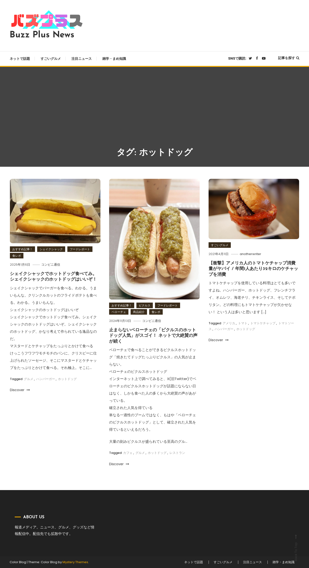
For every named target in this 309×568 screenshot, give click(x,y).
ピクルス (144, 305)
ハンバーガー (45, 379)
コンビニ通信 (50, 264)
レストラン (177, 452)
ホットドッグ (67, 379)
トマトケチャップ (262, 323)
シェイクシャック (51, 249)
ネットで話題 (20, 58)
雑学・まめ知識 (114, 58)
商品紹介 (139, 312)
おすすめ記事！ (22, 249)
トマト (242, 323)
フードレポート (80, 249)
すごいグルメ (51, 58)
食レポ (16, 256)
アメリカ (229, 323)
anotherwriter (250, 254)
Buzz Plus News (42, 35)
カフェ (128, 452)
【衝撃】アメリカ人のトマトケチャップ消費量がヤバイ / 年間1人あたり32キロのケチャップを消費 (253, 269)
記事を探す (288, 57)
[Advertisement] (154, 110)
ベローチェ (119, 312)
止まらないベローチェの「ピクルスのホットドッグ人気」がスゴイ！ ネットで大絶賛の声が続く (153, 336)
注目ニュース (81, 58)
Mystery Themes (75, 562)
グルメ (28, 379)
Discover (20, 390)
